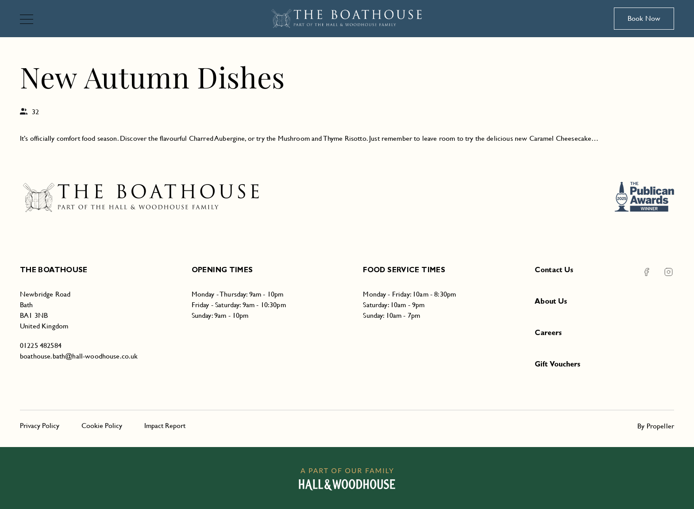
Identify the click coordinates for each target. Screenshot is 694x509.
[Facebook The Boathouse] (646, 272)
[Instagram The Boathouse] (663, 272)
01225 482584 (41, 345)
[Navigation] (30, 20)
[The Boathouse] (347, 19)
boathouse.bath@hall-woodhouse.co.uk (79, 356)
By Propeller (655, 426)
